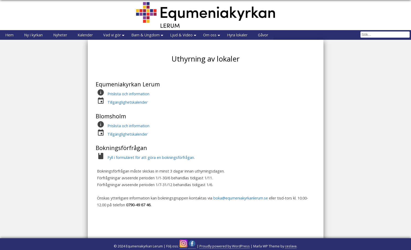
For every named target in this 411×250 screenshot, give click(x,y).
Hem (9, 34)
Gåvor (263, 34)
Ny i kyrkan (33, 34)
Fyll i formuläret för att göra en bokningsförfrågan (150, 157)
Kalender (85, 34)
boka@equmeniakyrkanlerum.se (240, 198)
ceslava (290, 246)
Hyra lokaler (237, 34)
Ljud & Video (181, 34)
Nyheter (60, 34)
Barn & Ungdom (145, 34)
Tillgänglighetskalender (127, 102)
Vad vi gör (112, 34)
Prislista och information (128, 93)
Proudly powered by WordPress (224, 246)
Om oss (210, 34)
